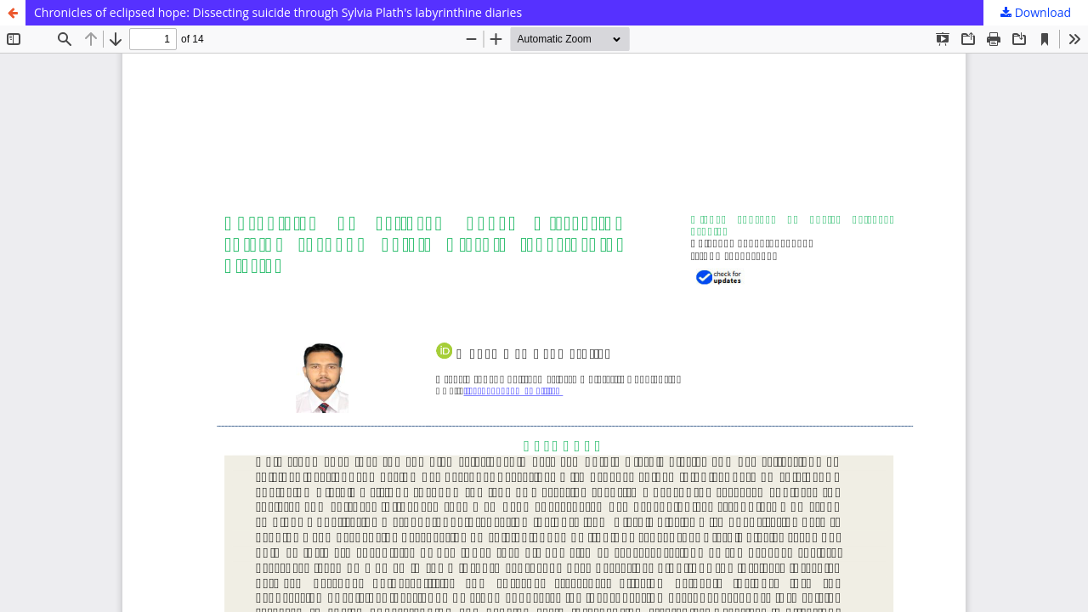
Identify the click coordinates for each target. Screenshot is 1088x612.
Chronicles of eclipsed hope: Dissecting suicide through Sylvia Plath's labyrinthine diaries (278, 12)
